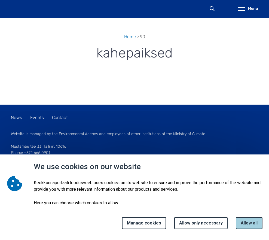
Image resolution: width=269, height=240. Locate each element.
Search (212, 9)
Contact (60, 118)
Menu (248, 8)
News (16, 118)
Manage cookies (144, 223)
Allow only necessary (201, 223)
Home (130, 36)
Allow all (249, 223)
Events (37, 118)
